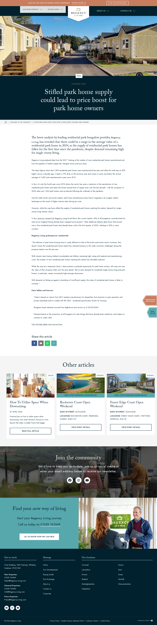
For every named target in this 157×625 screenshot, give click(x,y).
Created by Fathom (144, 620)
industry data (102, 222)
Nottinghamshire (88, 584)
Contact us (128, 11)
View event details (80, 427)
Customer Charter (92, 621)
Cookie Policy (105, 621)
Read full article (30, 431)
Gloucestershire (124, 584)
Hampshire (86, 589)
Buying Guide (52, 11)
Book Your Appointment (117, 3)
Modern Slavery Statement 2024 (73, 621)
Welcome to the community (19, 122)
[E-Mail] (41, 343)
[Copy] (54, 343)
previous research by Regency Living (52, 218)
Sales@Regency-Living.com (15, 581)
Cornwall (85, 565)
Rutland (85, 579)
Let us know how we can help (39, 536)
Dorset (84, 574)
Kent (120, 569)
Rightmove (69, 307)
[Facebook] (34, 343)
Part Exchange (49, 579)
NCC (61, 297)
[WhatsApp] (47, 343)
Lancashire (86, 569)
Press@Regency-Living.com (15, 599)
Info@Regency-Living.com (14, 592)
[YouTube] (87, 480)
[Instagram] (78, 480)
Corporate (47, 593)
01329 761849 (50, 524)
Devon (121, 565)
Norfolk (121, 579)
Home (45, 565)
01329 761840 (10, 588)
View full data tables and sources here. (47, 324)
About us (103, 11)
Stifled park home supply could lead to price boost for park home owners (60, 122)
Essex (120, 574)
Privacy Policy (54, 621)
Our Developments (21, 11)
